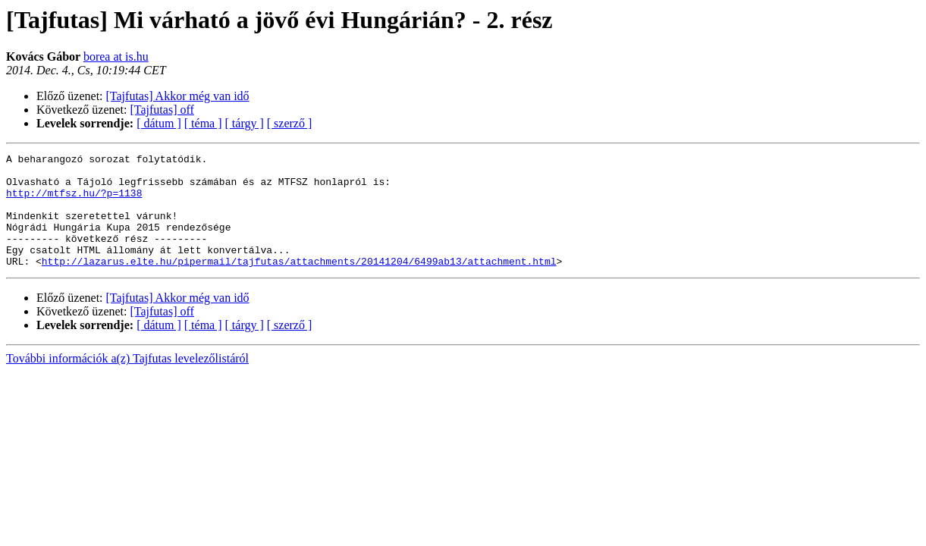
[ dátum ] (159, 123)
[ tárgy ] (244, 123)
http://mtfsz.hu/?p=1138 (74, 202)
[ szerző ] (289, 123)
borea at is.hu (116, 56)
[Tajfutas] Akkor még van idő (178, 95)
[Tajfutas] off (162, 109)
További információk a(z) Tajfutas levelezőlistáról (127, 381)
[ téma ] (203, 123)
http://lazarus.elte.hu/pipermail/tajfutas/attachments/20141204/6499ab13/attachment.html (299, 283)
